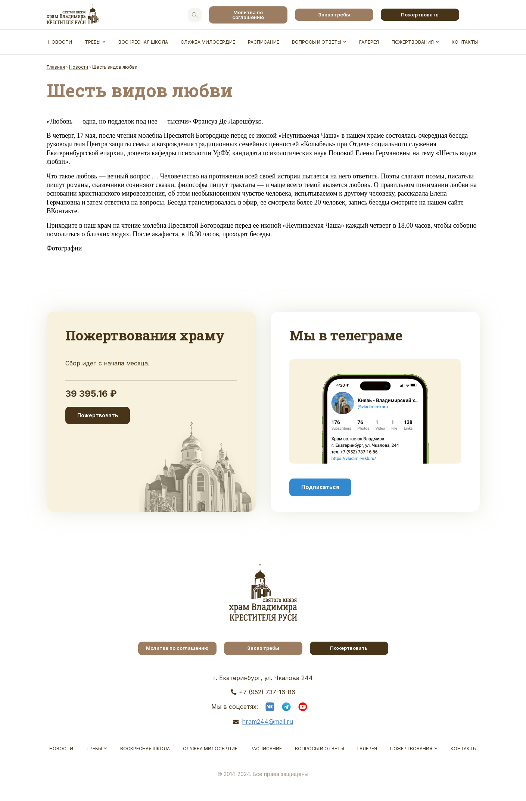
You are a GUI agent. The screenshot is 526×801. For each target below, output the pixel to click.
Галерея (369, 42)
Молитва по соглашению (248, 14)
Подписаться (320, 487)
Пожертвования (413, 42)
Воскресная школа (143, 42)
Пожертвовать (420, 15)
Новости (60, 42)
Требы (92, 42)
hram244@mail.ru (267, 721)
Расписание (263, 42)
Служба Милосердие (208, 42)
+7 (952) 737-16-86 (267, 692)
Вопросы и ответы (316, 42)
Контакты (465, 42)
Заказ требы (334, 15)
